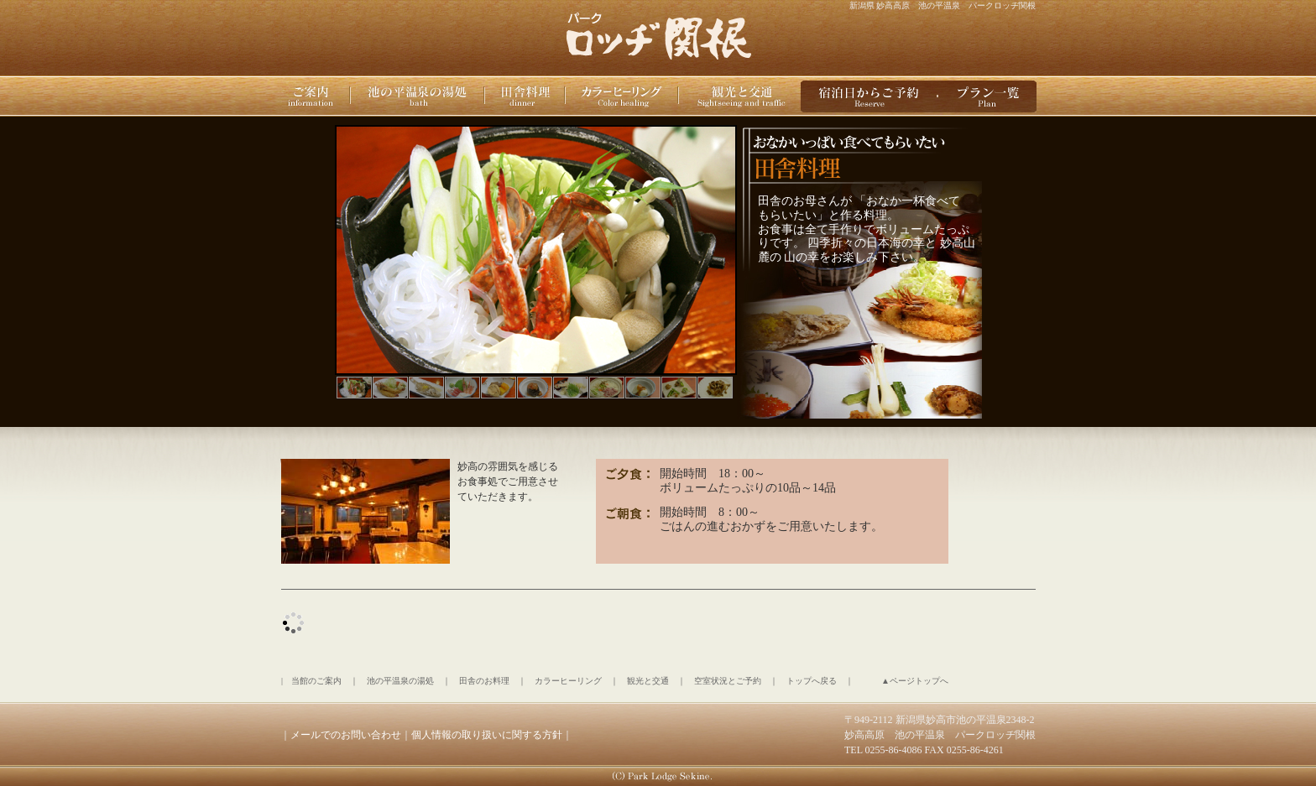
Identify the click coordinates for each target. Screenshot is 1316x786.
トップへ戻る (811, 680)
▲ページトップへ (914, 680)
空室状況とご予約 (727, 680)
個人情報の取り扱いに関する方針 (486, 735)
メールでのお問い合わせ (345, 735)
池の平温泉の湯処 (400, 680)
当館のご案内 (316, 680)
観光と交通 (648, 680)
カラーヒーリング (568, 680)
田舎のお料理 (484, 680)
